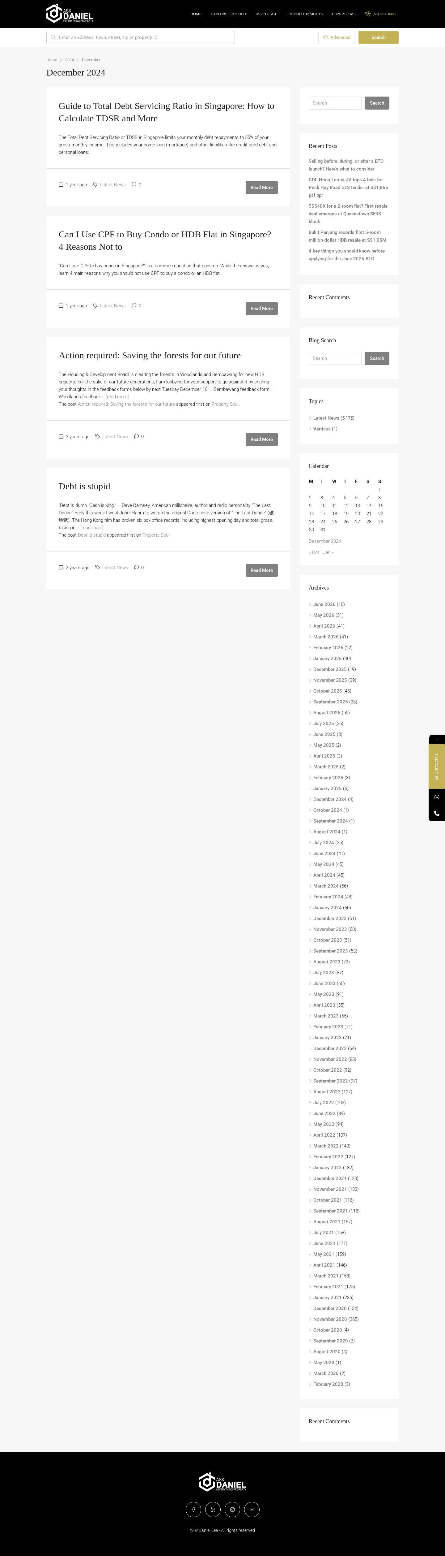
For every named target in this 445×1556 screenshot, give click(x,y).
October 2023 (327, 940)
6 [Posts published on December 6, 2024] (356, 497)
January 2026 (327, 658)
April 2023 (324, 1005)
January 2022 (327, 1167)
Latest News (113, 185)
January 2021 (327, 1297)
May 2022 (323, 1124)
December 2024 (330, 799)
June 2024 (324, 853)
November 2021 (330, 1189)
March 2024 (326, 886)
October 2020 (327, 1330)
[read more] (117, 397)
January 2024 (327, 907)
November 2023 (330, 929)
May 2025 (323, 745)
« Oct (314, 552)
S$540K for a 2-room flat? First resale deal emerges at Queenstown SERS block (348, 213)
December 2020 (330, 1308)
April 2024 (324, 875)
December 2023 (330, 918)
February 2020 (328, 1384)
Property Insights (304, 14)
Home (195, 14)
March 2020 (326, 1373)
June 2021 (324, 1243)
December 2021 (330, 1178)
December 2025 (330, 669)
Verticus (322, 429)
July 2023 (323, 972)
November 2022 (330, 1059)
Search (378, 37)
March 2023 (326, 1016)
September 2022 (330, 1081)
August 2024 (327, 832)
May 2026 (323, 615)
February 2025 (328, 777)
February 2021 (328, 1287)
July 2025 (323, 723)
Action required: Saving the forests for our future (150, 355)
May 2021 (323, 1254)
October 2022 (327, 1070)
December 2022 (330, 1048)
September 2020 (330, 1341)
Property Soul (225, 404)
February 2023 (328, 1027)
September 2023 (330, 951)
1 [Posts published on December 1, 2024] (379, 489)
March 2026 (326, 637)
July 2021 (323, 1232)
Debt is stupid (84, 486)
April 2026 (324, 626)
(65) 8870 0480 (380, 13)
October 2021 (327, 1200)
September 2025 (330, 702)
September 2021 (330, 1211)
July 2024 (323, 842)
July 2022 (323, 1102)
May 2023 (323, 994)
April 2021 (324, 1265)
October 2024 (327, 810)
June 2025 (324, 734)
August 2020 (327, 1352)
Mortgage (266, 14)
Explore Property (229, 14)
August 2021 (327, 1222)
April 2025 (324, 756)
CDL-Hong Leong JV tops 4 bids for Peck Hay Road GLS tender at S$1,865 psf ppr (348, 187)
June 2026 (324, 604)
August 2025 (327, 712)
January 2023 (327, 1037)
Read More (262, 187)
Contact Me (344, 14)
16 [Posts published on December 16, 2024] (311, 514)
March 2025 (326, 767)
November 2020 (330, 1319)
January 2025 (327, 788)
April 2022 (324, 1135)
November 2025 (330, 680)
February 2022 (328, 1157)
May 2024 (323, 864)
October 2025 (327, 691)
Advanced (336, 37)
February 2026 (328, 647)
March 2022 (326, 1146)
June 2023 (324, 983)
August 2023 (327, 962)
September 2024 (330, 821)
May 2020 (323, 1362)
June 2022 (324, 1113)
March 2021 (326, 1276)
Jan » (328, 552)
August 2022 (327, 1092)
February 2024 (328, 897)
